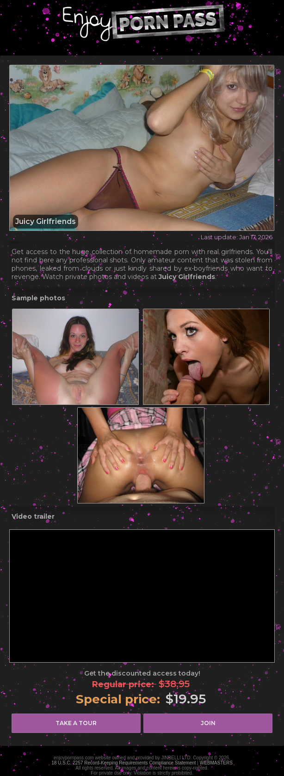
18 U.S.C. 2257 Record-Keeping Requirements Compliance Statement (123, 762)
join (208, 723)
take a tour (76, 723)
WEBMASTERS (216, 762)
